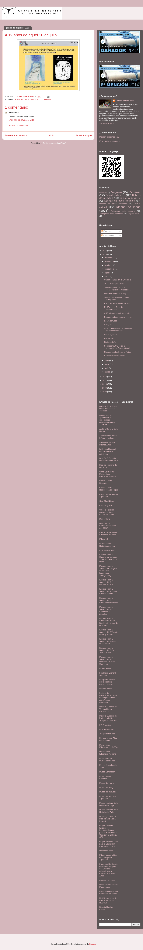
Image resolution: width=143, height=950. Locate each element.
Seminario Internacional (114, 356)
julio (107, 276)
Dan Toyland (104, 519)
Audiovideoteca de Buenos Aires (107, 443)
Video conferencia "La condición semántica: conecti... (118, 329)
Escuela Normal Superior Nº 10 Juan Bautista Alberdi (108, 591)
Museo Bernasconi (107, 772)
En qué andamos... (115, 195)
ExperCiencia (105, 668)
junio (107, 360)
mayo (107, 364)
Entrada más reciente (16, 135)
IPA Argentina (105, 725)
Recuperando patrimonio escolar (118, 317)
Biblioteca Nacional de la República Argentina (107, 451)
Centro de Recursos (125, 101)
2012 (104, 376)
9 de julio (108, 324)
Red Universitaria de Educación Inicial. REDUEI (108, 900)
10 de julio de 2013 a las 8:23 (21, 120)
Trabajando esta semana (123, 211)
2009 (104, 388)
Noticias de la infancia (130, 198)
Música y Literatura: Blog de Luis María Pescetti (107, 818)
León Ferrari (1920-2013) (115, 293)
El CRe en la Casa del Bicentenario (113, 308)
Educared (103, 539)
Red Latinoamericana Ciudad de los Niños (108, 892)
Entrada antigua (84, 135)
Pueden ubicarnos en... (109, 137)
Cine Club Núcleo (106, 501)
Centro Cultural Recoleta (105, 482)
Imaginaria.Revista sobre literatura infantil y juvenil (107, 681)
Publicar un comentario (18, 125)
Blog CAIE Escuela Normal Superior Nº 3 (108, 459)
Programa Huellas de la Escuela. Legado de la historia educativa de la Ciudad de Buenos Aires (108, 870)
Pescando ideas (106, 851)
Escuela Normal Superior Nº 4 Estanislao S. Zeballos (106, 610)
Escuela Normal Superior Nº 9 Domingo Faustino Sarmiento (107, 660)
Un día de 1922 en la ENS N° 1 (117, 280)
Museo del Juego (106, 787)
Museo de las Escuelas (105, 777)
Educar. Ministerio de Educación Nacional (108, 533)
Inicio (51, 135)
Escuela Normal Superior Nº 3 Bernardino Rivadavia (108, 600)
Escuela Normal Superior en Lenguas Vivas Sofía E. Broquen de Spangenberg (108, 570)
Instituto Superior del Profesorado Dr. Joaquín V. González (108, 718)
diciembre (109, 257)
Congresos (116, 192)
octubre (108, 265)
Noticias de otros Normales (113, 204)
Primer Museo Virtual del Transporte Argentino (108, 857)
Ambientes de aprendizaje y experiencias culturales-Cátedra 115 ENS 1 (107, 420)
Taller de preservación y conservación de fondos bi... (117, 288)
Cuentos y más (105, 505)
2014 (104, 250)
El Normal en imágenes (109, 141)
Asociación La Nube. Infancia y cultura (108, 437)
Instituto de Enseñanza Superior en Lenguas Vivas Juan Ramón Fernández (108, 697)
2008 (104, 392)
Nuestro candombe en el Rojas (117, 352)
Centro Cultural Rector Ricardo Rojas (108, 488)
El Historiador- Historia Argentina (107, 544)
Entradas (106, 231)
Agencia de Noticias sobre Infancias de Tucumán (107, 408)
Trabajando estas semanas (111, 214)
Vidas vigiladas (110, 334)
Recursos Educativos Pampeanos (108, 885)
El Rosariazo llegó (107, 550)
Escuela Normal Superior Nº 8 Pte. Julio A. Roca (107, 650)
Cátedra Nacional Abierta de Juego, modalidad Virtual (107, 512)
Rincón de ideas (44, 99)
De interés (18, 99)
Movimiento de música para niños (107, 759)
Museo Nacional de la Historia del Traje (108, 804)
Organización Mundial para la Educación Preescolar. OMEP (108, 843)
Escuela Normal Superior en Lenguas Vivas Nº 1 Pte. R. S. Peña (108, 558)
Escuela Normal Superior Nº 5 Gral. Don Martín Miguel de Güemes (108, 622)
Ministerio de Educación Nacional (107, 753)
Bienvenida (103, 192)
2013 (104, 254)
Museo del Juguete (107, 792)
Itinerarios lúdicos (106, 729)
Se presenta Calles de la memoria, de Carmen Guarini (117, 347)
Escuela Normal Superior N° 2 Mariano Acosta (106, 582)
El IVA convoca (110, 321)
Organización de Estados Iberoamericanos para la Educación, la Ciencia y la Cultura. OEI (108, 831)
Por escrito (108, 338)
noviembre (109, 261)
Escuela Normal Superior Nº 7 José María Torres (107, 641)
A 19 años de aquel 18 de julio (117, 313)
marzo (108, 372)
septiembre (110, 269)
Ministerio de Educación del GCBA (108, 746)
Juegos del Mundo (107, 734)
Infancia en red (105, 689)
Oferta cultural (30, 99)
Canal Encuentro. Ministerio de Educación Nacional (107, 474)
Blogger (92, 944)
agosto (108, 273)
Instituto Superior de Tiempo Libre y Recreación (108, 709)
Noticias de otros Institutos (119, 200)
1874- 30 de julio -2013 (114, 284)
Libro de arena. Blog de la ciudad (108, 739)
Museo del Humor (107, 783)
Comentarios (107, 236)
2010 (104, 384)
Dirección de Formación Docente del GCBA (107, 525)
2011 (104, 380)
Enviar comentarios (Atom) (54, 143)
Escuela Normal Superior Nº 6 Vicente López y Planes (108, 632)
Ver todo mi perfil (106, 123)
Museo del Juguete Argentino (107, 797)
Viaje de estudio (134, 214)
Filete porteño (110, 342)
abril (107, 368)
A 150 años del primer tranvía (116, 303)
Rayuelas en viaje (107, 880)
